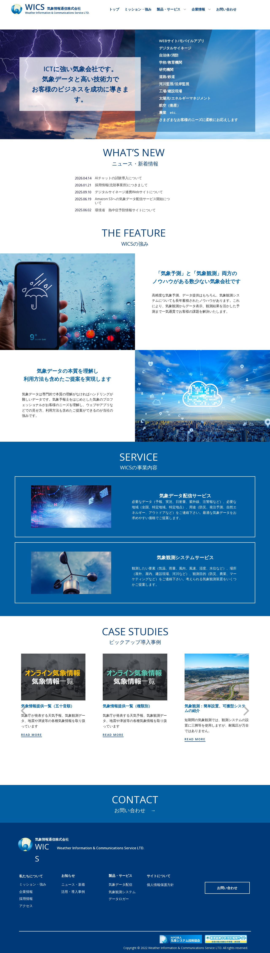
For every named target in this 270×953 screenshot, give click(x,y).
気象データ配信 (120, 884)
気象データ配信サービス (185, 495)
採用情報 (26, 898)
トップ (114, 9)
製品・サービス (168, 9)
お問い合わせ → (135, 810)
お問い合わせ (226, 9)
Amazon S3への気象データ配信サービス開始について (132, 201)
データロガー (119, 898)
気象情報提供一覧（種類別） (127, 706)
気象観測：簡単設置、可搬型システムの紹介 (215, 708)
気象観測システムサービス (185, 557)
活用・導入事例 (73, 891)
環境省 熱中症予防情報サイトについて (125, 210)
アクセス (26, 905)
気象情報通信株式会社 (64, 8)
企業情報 (198, 9)
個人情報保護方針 (160, 884)
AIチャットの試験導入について (118, 178)
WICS (35, 6)
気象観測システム (122, 892)
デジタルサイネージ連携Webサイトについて (129, 192)
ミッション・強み (137, 9)
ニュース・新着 (73, 884)
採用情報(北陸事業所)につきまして (121, 185)
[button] (24, 711)
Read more (31, 735)
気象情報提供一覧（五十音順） (47, 706)
